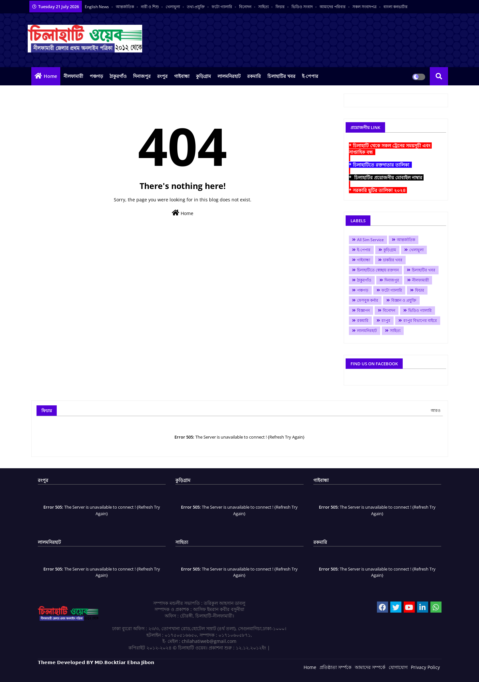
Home (50, 76)
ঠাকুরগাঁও (118, 76)
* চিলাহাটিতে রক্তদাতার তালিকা (380, 165)
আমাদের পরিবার (333, 6)
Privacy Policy (425, 667)
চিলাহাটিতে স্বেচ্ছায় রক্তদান (378, 270)
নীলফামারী (73, 76)
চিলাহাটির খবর (281, 76)
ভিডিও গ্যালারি (420, 310)
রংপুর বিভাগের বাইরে (420, 320)
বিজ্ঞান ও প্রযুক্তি (403, 300)
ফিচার (281, 6)
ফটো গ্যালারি (222, 6)
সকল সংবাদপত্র (365, 6)
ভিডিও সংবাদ (303, 6)
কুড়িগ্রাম (203, 76)
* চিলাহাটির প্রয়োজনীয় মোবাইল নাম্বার (386, 177)
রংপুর (162, 76)
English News (97, 6)
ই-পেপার (310, 76)
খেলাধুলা (173, 6)
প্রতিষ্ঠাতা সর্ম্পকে (336, 667)
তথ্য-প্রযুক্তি (196, 6)
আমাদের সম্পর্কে (370, 667)
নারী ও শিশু (150, 6)
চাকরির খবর (392, 260)
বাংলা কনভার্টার (395, 6)
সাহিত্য (264, 6)
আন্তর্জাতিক (125, 6)
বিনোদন (245, 6)
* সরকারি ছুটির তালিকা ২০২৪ (378, 190)
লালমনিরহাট (229, 76)
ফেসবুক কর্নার (367, 300)
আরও (436, 410)
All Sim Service (370, 239)
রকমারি (254, 76)
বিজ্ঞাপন (363, 310)
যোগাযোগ (398, 667)
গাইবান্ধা (181, 76)
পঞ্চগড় (96, 76)
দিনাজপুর (142, 76)
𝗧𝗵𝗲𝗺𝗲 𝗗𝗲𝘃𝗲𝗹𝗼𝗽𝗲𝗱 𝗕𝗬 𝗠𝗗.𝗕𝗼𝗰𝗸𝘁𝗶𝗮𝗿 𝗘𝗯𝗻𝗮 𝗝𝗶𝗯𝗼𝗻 (96, 662)
